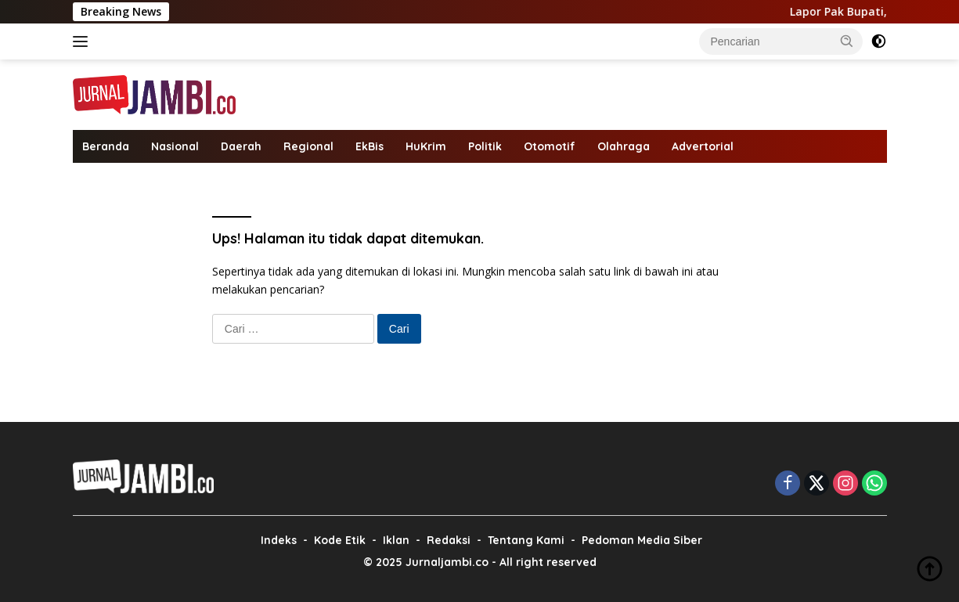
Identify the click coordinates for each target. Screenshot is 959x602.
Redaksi (448, 540)
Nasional (175, 146)
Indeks (279, 540)
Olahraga (623, 146)
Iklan (396, 540)
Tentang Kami (526, 540)
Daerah (241, 146)
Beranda (105, 146)
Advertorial (703, 146)
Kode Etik (340, 540)
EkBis (369, 146)
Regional (308, 146)
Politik (485, 146)
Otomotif (549, 146)
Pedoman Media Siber (642, 540)
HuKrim (426, 146)
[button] (847, 40)
